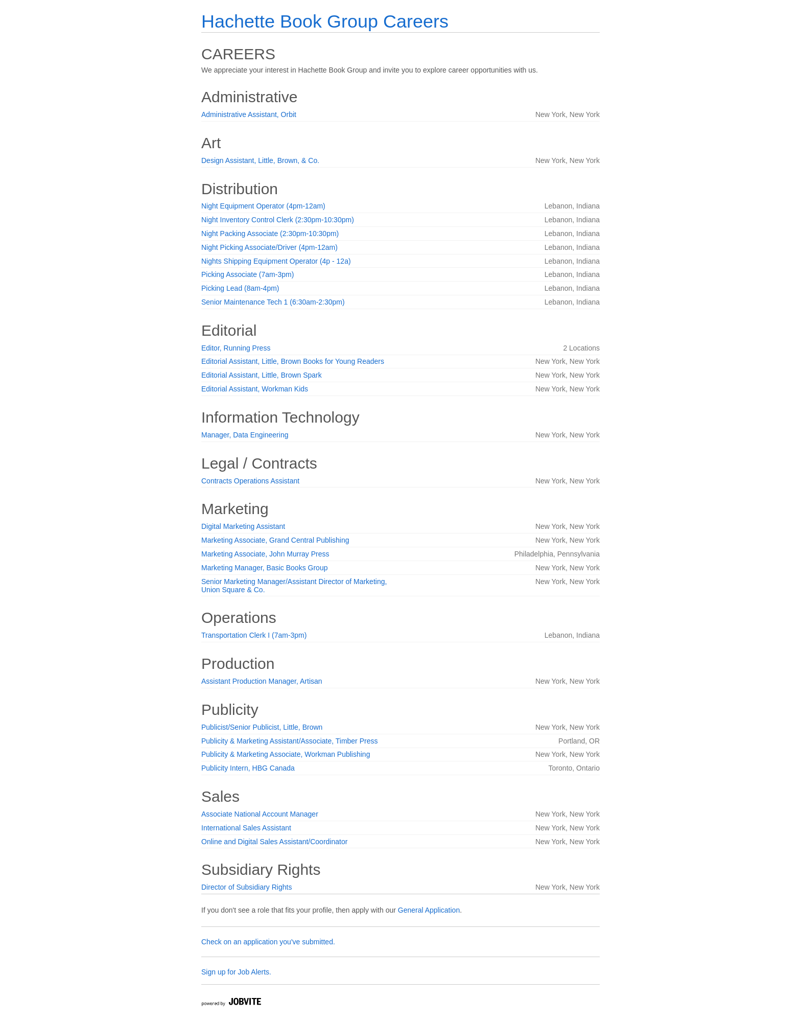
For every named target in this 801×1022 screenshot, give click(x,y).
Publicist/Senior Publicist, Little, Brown (261, 727)
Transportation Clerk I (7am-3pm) (254, 635)
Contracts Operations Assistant (250, 481)
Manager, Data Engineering (244, 435)
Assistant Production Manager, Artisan (261, 681)
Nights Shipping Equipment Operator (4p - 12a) (276, 261)
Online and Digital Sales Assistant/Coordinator (274, 842)
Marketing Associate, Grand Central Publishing (275, 540)
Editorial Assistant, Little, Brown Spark (261, 375)
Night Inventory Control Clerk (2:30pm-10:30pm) (277, 220)
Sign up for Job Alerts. (236, 972)
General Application (429, 910)
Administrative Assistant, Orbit (248, 114)
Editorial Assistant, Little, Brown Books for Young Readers (292, 361)
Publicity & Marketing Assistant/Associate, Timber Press (289, 741)
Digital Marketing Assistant (243, 526)
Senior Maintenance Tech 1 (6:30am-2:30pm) (273, 302)
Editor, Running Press (235, 348)
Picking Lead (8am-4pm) (240, 288)
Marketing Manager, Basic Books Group (264, 568)
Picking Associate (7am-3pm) (247, 274)
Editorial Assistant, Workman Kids (254, 389)
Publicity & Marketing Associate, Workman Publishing (285, 754)
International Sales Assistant (246, 828)
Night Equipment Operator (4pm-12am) (263, 206)
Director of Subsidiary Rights (246, 887)
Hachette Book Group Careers (325, 21)
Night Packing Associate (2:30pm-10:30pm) (270, 233)
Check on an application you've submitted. (268, 942)
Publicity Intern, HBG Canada (248, 768)
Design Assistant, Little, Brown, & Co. (260, 160)
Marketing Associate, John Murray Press (265, 554)
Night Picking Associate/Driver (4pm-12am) (269, 247)
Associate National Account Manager (259, 814)
